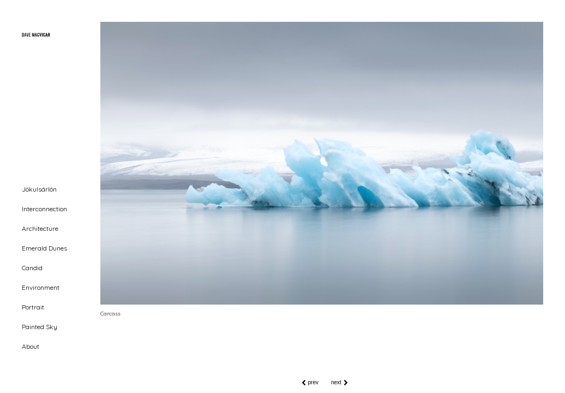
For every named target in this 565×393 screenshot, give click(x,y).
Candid (32, 268)
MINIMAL (37, 381)
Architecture (40, 228)
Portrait (33, 307)
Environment (40, 287)
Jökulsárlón (39, 189)
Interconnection (44, 209)
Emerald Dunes (44, 248)
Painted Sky (39, 327)
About (30, 346)
